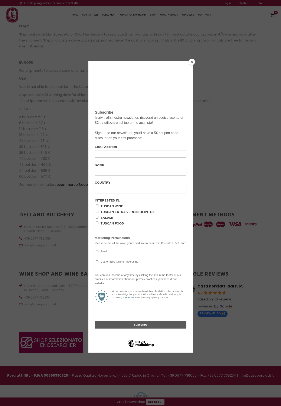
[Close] (192, 62)
